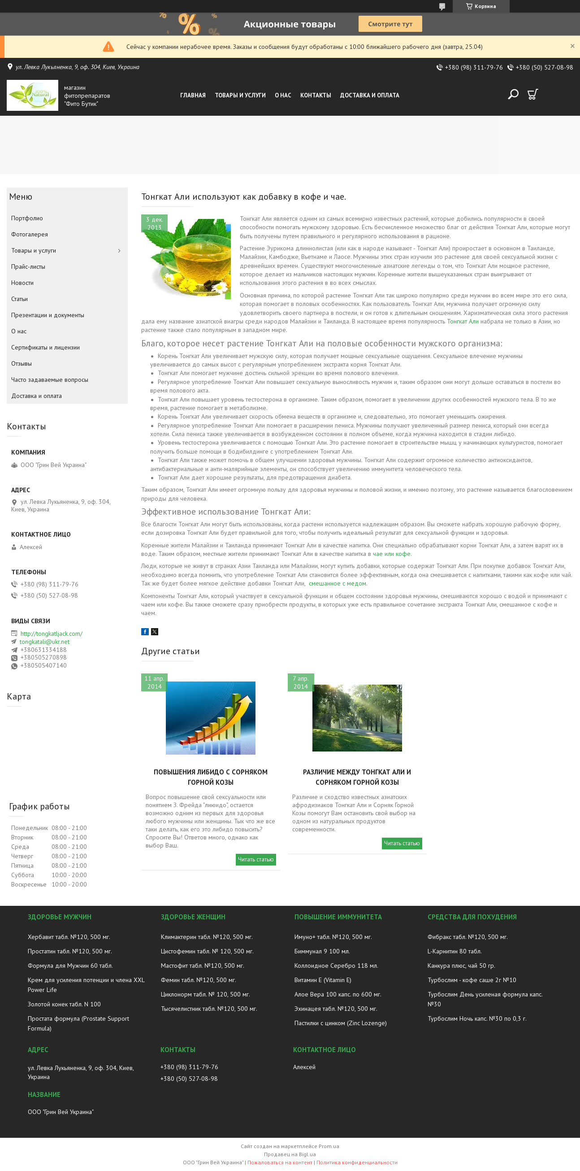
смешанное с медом (337, 583)
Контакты (315, 95)
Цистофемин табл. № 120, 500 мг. (207, 951)
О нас (283, 95)
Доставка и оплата (369, 95)
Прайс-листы (28, 266)
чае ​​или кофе (392, 554)
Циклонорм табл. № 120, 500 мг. (205, 994)
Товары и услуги (240, 95)
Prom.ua (329, 1146)
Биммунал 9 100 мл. (322, 951)
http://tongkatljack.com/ (51, 633)
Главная (193, 95)
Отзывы (21, 363)
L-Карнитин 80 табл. (455, 951)
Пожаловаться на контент (279, 1162)
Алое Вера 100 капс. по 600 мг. (337, 994)
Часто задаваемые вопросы (49, 380)
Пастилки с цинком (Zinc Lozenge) (340, 1023)
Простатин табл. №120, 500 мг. (70, 951)
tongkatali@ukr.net (44, 641)
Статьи (19, 299)
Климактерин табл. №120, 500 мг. (207, 937)
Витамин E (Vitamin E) (322, 980)
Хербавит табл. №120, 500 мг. (69, 937)
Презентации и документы (47, 315)
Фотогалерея (29, 234)
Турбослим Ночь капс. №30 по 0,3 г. (477, 1018)
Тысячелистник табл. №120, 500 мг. (209, 1009)
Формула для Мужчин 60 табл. (70, 965)
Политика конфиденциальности (357, 1162)
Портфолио (27, 218)
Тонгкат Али (463, 321)
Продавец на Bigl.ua (290, 1154)
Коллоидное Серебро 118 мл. (336, 965)
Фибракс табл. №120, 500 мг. (468, 937)
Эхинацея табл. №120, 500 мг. (335, 1009)
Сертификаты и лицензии (45, 347)
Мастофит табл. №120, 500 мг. (202, 965)
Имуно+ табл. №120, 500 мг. (333, 937)
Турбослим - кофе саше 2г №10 (472, 980)
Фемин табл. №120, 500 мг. (198, 980)
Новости (22, 283)
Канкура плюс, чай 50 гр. (461, 965)
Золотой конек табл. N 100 (64, 1004)
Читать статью (256, 859)
